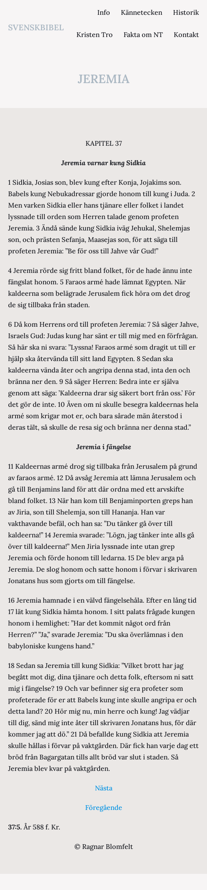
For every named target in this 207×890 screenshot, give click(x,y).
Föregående (103, 807)
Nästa (103, 788)
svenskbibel (36, 27)
